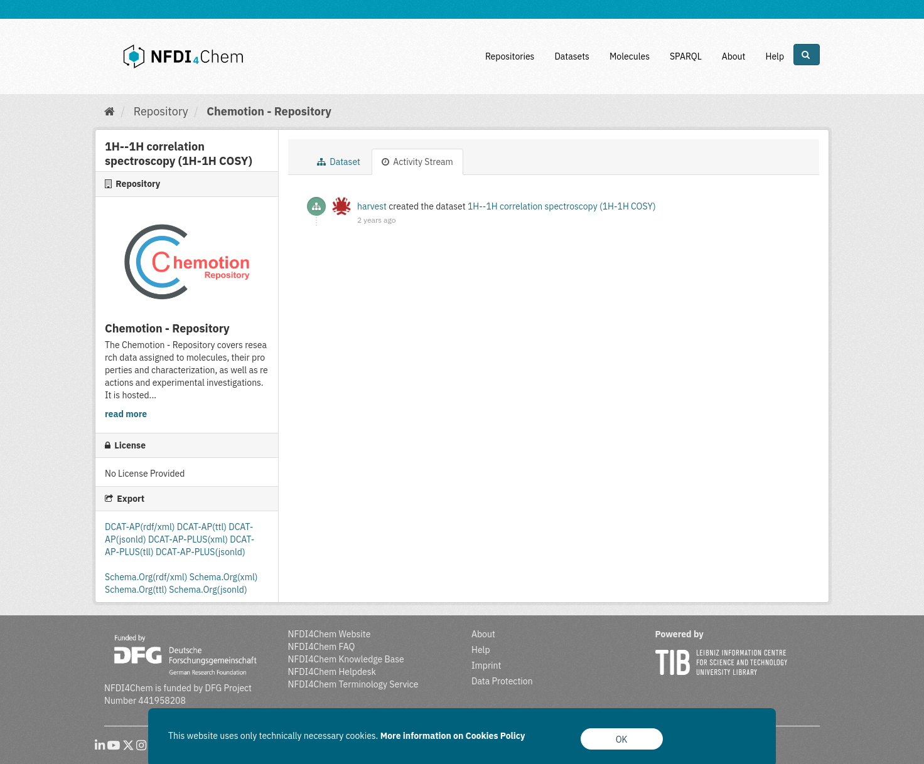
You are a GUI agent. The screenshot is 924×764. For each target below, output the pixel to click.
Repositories (510, 56)
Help (774, 56)
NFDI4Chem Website (329, 634)
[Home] (109, 111)
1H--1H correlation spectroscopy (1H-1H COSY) (562, 206)
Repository (161, 111)
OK (622, 739)
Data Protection (502, 681)
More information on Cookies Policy (452, 735)
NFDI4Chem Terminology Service (353, 684)
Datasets (571, 56)
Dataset (338, 161)
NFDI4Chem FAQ (321, 646)
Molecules (630, 56)
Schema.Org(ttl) (137, 589)
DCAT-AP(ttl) (202, 527)
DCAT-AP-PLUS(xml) (189, 539)
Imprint (486, 665)
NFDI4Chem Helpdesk (332, 671)
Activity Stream (417, 161)
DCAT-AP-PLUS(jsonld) (200, 552)
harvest (372, 206)
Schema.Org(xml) (224, 577)
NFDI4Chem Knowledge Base (346, 659)
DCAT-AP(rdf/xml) (141, 527)
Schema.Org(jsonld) (208, 589)
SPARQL (686, 56)
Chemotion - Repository (269, 111)
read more (126, 414)
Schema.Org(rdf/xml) (147, 577)
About (734, 56)
